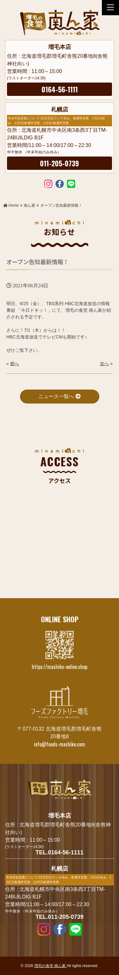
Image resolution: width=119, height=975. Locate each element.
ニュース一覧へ (59, 396)
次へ (104, 363)
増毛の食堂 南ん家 (50, 966)
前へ (14, 363)
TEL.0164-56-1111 (59, 852)
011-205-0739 (59, 163)
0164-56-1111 (60, 89)
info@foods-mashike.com (59, 744)
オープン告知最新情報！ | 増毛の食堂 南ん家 (59, 22)
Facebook (60, 183)
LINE (71, 183)
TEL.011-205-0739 (59, 917)
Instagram (48, 183)
